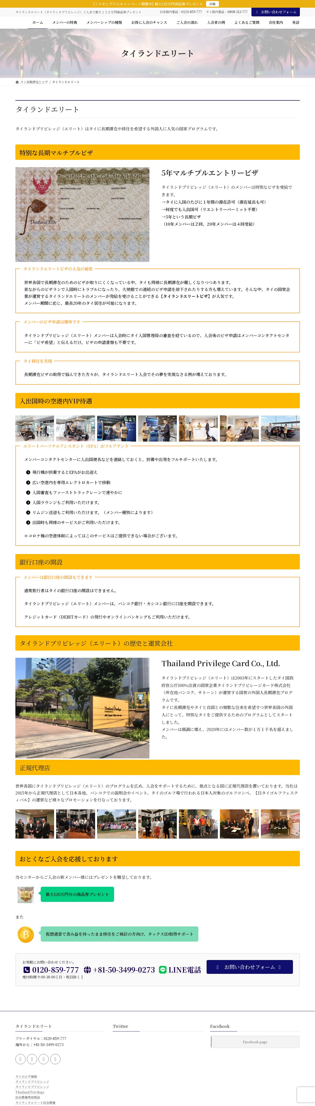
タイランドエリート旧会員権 (35, 1102)
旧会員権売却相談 (27, 1097)
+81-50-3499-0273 (119, 969)
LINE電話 (180, 969)
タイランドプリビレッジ (32, 1081)
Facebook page (255, 1042)
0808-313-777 (237, 11)
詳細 (212, 4)
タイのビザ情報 (26, 1076)
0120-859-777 (191, 11)
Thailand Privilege (29, 1092)
